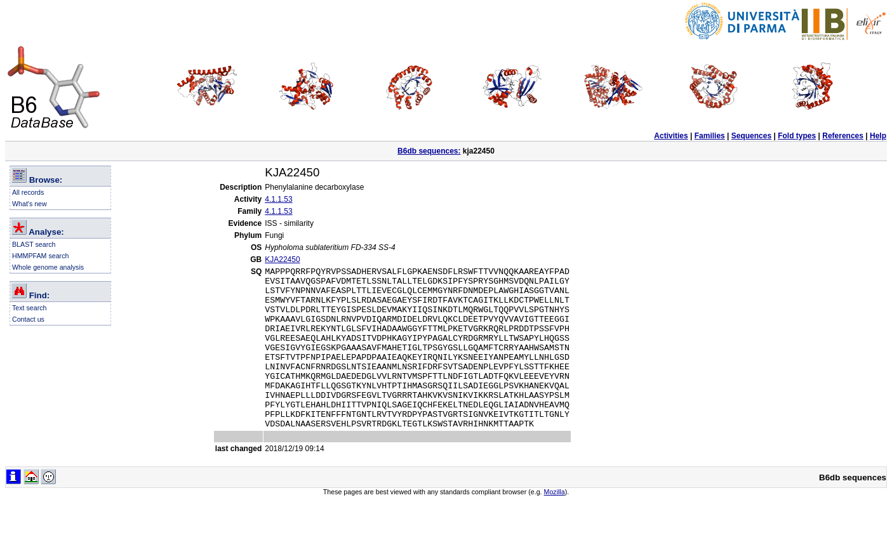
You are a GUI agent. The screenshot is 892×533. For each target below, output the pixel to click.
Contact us (28, 319)
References (842, 135)
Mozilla (554, 524)
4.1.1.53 (278, 199)
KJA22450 (282, 259)
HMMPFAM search (40, 256)
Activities (671, 135)
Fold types (797, 135)
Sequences (751, 135)
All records (28, 192)
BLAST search (34, 244)
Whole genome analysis (48, 267)
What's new (29, 203)
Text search (29, 308)
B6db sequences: (428, 151)
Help (878, 135)
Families (710, 135)
